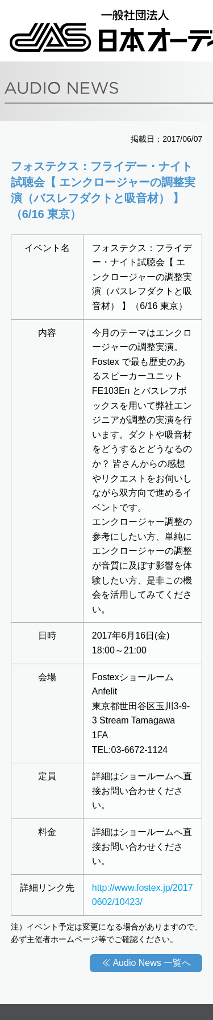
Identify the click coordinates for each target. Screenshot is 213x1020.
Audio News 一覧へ (151, 963)
